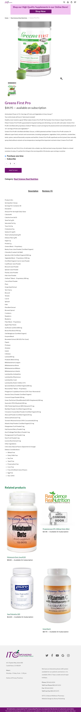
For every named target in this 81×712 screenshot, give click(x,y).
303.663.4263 (48, 688)
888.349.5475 (54, 691)
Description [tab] (33, 191)
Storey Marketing (59, 698)
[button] (75, 2)
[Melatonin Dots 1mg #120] (22, 522)
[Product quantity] (10, 163)
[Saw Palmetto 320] (22, 588)
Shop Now (40, 11)
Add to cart (13, 170)
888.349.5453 (56, 685)
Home (6, 18)
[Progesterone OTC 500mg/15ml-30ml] (57, 508)
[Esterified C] (57, 595)
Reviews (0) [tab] (47, 191)
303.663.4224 (50, 682)
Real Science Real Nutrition (19, 18)
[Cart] (71, 2)
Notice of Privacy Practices (14, 678)
